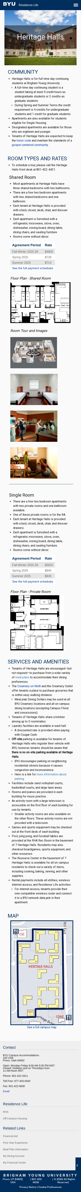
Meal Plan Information (15, 1149)
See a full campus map (41, 1027)
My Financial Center (14, 1162)
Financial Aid (10, 1136)
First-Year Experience (15, 1142)
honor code (24, 140)
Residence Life (28, 5)
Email (6, 1091)
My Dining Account (13, 1156)
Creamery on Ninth (29, 686)
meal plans (22, 677)
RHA (5, 1111)
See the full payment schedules (32, 268)
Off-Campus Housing (15, 1118)
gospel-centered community (30, 145)
